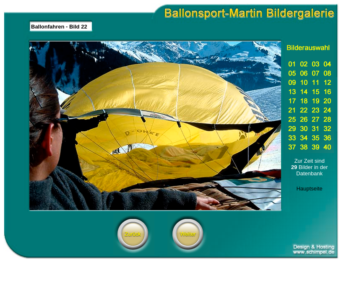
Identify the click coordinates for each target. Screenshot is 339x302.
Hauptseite (309, 188)
